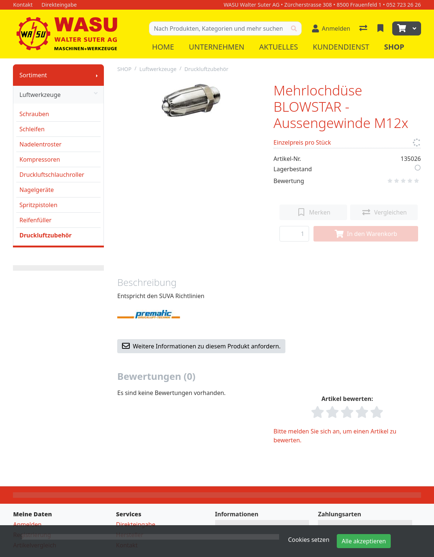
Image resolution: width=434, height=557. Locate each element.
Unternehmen (216, 47)
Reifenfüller (35, 220)
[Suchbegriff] (217, 28)
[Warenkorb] (400, 28)
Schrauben (34, 114)
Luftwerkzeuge (58, 94)
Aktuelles (278, 47)
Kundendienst (341, 47)
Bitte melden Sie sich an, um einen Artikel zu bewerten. (335, 435)
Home (163, 47)
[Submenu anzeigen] (97, 75)
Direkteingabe (135, 524)
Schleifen (31, 129)
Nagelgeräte (36, 190)
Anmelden (27, 524)
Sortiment (33, 75)
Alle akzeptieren (364, 541)
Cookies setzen (308, 540)
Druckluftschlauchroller (51, 175)
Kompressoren (39, 159)
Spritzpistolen (38, 205)
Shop (394, 47)
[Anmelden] (331, 28)
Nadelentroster (40, 144)
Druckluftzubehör (45, 235)
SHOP (124, 68)
